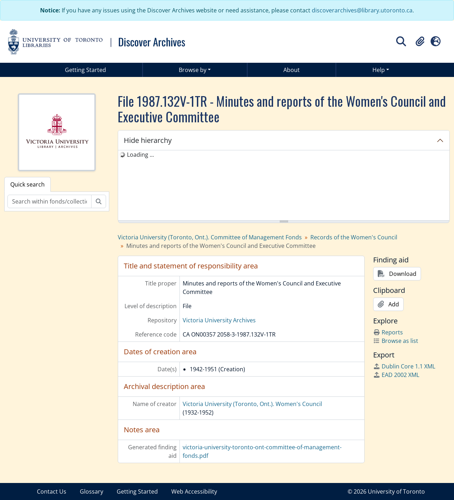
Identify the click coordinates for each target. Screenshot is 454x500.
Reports (388, 332)
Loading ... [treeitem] (140, 155)
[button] (420, 41)
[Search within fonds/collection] (49, 201)
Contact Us (51, 491)
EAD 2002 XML (396, 375)
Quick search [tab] (27, 184)
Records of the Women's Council (353, 237)
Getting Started (85, 70)
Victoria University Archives (219, 320)
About (291, 70)
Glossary (91, 491)
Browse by (192, 70)
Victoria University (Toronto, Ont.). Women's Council (252, 404)
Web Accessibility (194, 491)
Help (378, 70)
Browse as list (395, 341)
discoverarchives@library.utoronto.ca (362, 10)
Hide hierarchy (148, 140)
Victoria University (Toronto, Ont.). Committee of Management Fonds (210, 237)
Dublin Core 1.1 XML (404, 366)
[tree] (283, 185)
